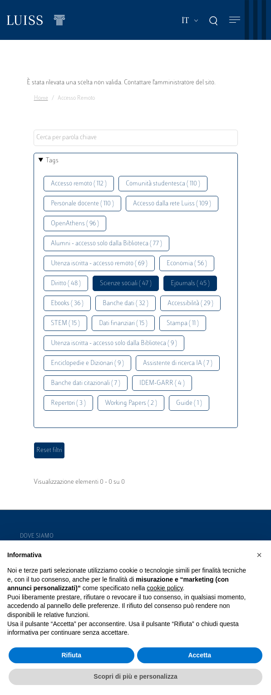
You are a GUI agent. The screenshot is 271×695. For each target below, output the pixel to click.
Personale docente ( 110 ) (82, 203)
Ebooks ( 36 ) (67, 303)
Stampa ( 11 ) (183, 323)
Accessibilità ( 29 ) (190, 303)
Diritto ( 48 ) (66, 283)
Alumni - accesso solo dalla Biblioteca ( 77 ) (106, 243)
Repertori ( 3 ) (68, 403)
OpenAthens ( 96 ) (75, 223)
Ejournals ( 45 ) (190, 283)
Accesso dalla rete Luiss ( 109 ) (172, 203)
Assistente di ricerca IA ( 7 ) (177, 363)
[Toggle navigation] (234, 20)
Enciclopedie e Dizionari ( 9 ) (87, 363)
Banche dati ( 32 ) (125, 303)
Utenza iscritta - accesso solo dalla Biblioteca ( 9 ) (114, 343)
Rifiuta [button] (71, 655)
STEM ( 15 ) (65, 323)
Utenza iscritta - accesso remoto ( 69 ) (99, 263)
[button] (259, 555)
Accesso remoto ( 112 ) (79, 183)
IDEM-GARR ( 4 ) (162, 383)
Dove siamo (37, 536)
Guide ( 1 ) (189, 403)
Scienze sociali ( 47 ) (126, 283)
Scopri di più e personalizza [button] (135, 676)
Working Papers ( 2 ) (131, 403)
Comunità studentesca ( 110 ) (163, 183)
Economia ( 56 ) (187, 263)
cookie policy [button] (164, 588)
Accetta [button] (199, 655)
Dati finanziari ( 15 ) (123, 323)
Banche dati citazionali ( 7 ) (85, 383)
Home (41, 98)
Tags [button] (52, 160)
